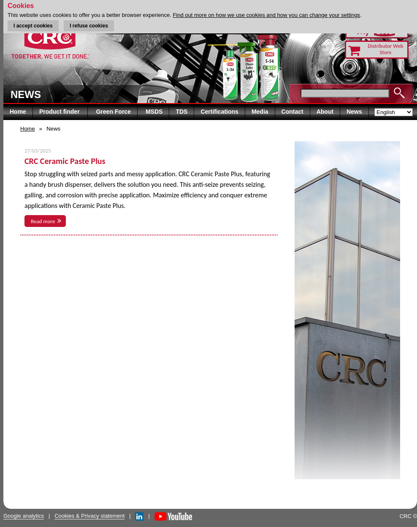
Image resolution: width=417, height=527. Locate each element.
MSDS (154, 111)
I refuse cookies (89, 26)
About (325, 111)
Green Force (113, 111)
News (354, 111)
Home (18, 111)
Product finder (60, 111)
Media (260, 111)
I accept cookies (33, 26)
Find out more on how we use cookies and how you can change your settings (266, 15)
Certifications (219, 111)
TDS (181, 111)
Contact (292, 111)
